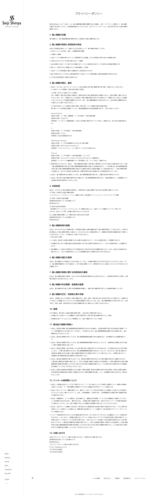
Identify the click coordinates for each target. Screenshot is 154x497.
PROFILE (7, 458)
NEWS (7, 454)
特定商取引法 (126, 478)
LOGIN (7, 479)
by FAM (101, 494)
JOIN (6, 483)
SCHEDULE (8, 469)
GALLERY (8, 473)
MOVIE (7, 462)
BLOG (6, 466)
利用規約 (117, 478)
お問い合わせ (107, 478)
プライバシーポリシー (140, 478)
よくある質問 (96, 478)
